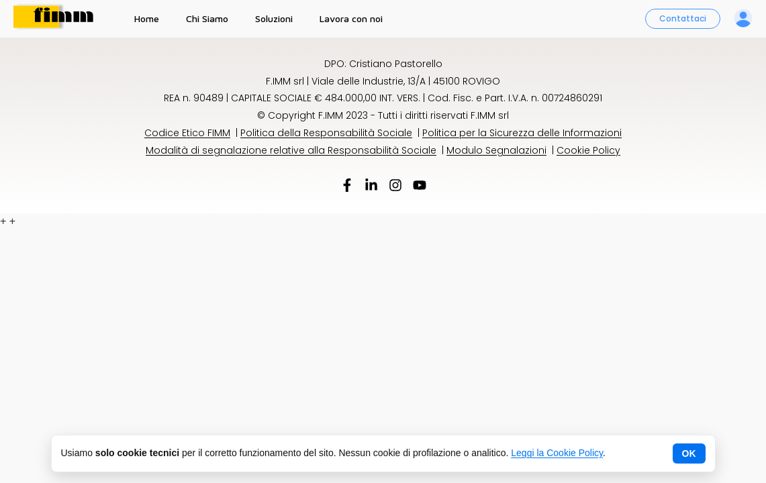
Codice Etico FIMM (187, 133)
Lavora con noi (351, 18)
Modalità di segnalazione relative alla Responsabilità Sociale (291, 150)
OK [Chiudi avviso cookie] (689, 453)
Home (146, 18)
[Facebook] (347, 187)
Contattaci (682, 18)
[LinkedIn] (371, 187)
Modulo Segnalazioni (496, 150)
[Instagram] (395, 187)
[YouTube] (419, 187)
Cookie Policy (588, 150)
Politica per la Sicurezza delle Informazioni (522, 133)
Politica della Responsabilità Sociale (326, 133)
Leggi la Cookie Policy (557, 452)
